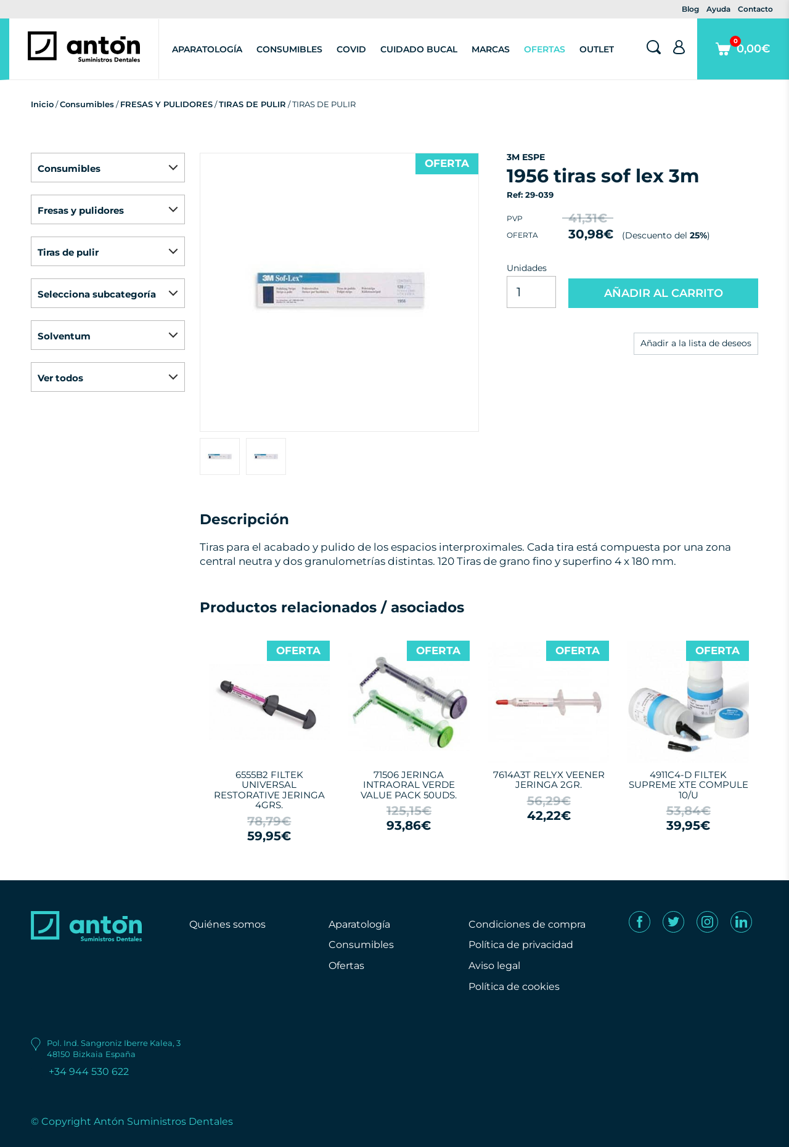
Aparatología (207, 49)
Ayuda (718, 9)
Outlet (596, 49)
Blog (690, 9)
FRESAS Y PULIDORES (166, 104)
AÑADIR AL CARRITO (663, 293)
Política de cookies (514, 986)
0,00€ (743, 57)
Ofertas (544, 49)
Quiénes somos (227, 924)
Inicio (42, 104)
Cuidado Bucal (418, 49)
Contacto (755, 9)
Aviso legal (494, 965)
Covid (351, 49)
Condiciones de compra (527, 924)
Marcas (491, 49)
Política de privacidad (520, 944)
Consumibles (289, 49)
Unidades (527, 268)
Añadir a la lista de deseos (695, 343)
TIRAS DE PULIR (252, 104)
